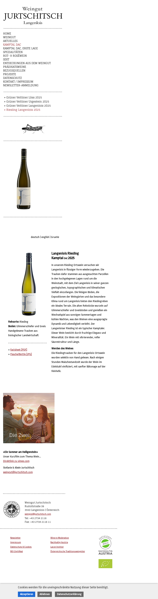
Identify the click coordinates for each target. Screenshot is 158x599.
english (45, 237)
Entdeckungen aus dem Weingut (27, 63)
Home (7, 33)
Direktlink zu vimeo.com (16, 461)
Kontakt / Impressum (18, 81)
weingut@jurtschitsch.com (18, 472)
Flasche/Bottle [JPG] (21, 354)
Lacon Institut (57, 547)
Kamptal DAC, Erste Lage (20, 48)
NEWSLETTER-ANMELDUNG (20, 85)
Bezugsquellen (14, 70)
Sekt (6, 59)
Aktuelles (10, 41)
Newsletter (15, 538)
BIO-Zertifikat (16, 551)
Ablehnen (45, 594)
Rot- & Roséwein (15, 55)
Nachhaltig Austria (59, 542)
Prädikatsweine (14, 67)
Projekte (9, 74)
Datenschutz (12, 78)
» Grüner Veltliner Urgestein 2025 (26, 101)
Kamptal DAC (12, 44)
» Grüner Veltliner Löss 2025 (23, 97)
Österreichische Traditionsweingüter (67, 551)
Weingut (9, 37)
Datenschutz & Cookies (21, 547)
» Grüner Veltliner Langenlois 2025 (27, 105)
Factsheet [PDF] (18, 349)
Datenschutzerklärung (69, 594)
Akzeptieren (26, 594)
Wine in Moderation (59, 538)
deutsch (35, 237)
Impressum (15, 542)
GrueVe (55, 237)
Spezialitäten (13, 52)
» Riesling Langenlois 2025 (22, 109)
